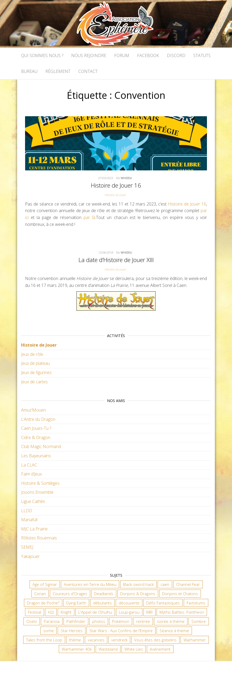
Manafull (29, 520)
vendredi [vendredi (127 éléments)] (119, 639)
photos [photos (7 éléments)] (98, 621)
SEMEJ (27, 547)
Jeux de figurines (36, 372)
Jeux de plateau (35, 363)
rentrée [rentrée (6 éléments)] (143, 621)
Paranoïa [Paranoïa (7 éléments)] (52, 621)
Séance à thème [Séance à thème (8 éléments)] (174, 630)
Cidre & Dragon (35, 437)
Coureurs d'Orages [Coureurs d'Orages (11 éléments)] (70, 593)
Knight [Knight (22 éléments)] (66, 612)
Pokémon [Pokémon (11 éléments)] (120, 621)
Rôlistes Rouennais (39, 538)
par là (89, 217)
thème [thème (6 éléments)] (75, 639)
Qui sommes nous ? (42, 55)
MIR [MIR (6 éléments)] (149, 612)
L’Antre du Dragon (38, 419)
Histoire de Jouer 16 (116, 185)
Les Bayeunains (36, 456)
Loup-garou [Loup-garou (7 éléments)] (129, 612)
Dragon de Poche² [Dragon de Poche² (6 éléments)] (43, 602)
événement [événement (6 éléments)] (160, 649)
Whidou (126, 178)
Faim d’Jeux (31, 474)
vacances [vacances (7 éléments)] (96, 639)
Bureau (29, 71)
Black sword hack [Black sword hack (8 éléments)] (138, 584)
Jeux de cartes (34, 382)
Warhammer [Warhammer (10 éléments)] (194, 639)
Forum (121, 55)
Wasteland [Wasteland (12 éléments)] (108, 649)
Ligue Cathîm (33, 501)
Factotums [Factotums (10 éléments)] (196, 602)
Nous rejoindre (88, 55)
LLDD (26, 511)
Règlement (57, 71)
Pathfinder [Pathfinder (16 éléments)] (75, 621)
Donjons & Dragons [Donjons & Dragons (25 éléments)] (137, 593)
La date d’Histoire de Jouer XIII (116, 260)
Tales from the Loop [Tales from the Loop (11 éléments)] (44, 639)
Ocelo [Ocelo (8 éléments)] (31, 621)
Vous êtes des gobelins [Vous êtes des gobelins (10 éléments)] (155, 639)
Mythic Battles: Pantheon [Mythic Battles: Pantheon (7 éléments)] (182, 612)
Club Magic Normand (41, 446)
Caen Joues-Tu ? (36, 428)
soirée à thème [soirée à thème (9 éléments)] (171, 621)
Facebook (148, 55)
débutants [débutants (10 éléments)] (102, 602)
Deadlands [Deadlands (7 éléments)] (103, 593)
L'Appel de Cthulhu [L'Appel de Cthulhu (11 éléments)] (95, 612)
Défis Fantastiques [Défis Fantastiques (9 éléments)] (163, 602)
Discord (176, 55)
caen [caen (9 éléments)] (165, 584)
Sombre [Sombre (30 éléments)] (198, 621)
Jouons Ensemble (37, 492)
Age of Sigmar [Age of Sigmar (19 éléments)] (44, 584)
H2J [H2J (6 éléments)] (51, 612)
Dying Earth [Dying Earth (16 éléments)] (76, 602)
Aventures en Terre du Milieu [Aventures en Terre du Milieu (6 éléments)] (90, 584)
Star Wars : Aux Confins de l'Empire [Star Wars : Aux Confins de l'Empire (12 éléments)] (121, 630)
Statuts (202, 55)
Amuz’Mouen (33, 410)
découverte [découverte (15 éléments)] (129, 602)
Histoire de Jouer (115, 195)
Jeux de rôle (32, 354)
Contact (88, 71)
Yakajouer (30, 556)
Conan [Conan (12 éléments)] (40, 593)
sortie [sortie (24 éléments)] (48, 630)
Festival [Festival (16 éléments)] (34, 612)
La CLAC (29, 465)
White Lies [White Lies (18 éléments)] (133, 649)
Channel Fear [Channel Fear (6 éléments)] (188, 584)
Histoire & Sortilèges (40, 483)
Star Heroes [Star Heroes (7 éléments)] (72, 630)
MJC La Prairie (34, 529)
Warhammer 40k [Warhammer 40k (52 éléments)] (77, 649)
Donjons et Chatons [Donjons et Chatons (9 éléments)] (180, 593)
